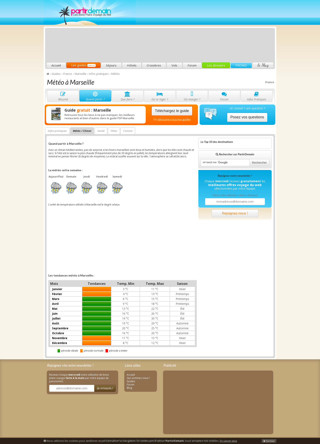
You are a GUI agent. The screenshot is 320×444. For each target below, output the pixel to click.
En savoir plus (228, 441)
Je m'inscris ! (105, 388)
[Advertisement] (199, 31)
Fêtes (114, 131)
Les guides (83, 65)
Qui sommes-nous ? (138, 378)
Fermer (269, 441)
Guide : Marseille (87, 110)
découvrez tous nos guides (174, 119)
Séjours (111, 65)
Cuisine (127, 131)
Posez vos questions (247, 117)
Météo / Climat (82, 131)
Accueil (56, 65)
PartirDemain (90, 12)
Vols (174, 65)
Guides (131, 381)
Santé (100, 131)
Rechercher (259, 162)
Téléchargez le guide (172, 111)
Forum (192, 65)
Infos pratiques (57, 131)
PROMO (241, 65)
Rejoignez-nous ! (235, 213)
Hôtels (132, 65)
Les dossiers (216, 65)
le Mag (263, 65)
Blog (129, 387)
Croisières (154, 65)
